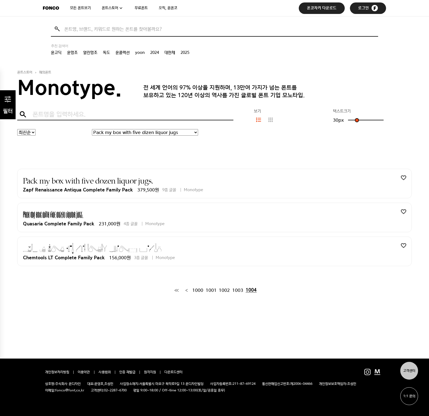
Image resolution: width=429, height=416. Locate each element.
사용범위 (104, 372)
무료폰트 (141, 8)
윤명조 (72, 52)
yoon (140, 52)
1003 (237, 290)
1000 (197, 290)
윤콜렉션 (122, 52)
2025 (185, 52)
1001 (211, 290)
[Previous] (186, 290)
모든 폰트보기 (80, 8)
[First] (176, 290)
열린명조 (90, 52)
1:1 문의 (409, 396)
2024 (154, 52)
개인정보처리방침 (57, 372)
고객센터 (409, 371)
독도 (106, 52)
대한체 (169, 52)
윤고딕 (56, 52)
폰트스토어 (110, 8)
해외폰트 (45, 72)
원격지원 (150, 372)
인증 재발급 (127, 372)
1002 (224, 290)
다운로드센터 (173, 372)
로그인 (368, 8)
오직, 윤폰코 (168, 8)
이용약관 (84, 372)
